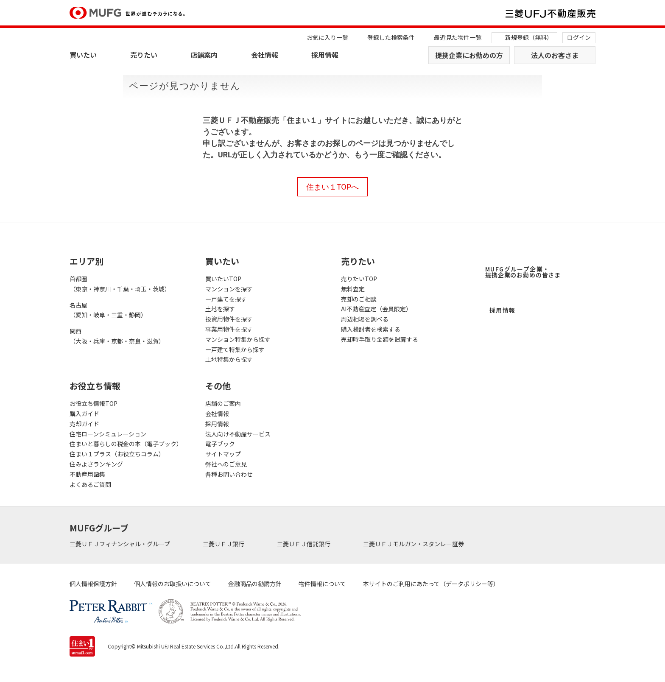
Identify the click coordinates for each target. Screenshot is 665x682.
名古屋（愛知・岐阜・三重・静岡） (108, 310)
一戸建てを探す (226, 299)
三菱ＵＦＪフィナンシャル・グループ (120, 544)
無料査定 (353, 289)
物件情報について (322, 584)
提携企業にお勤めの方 (469, 55)
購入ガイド (84, 413)
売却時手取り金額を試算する (379, 339)
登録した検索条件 (391, 37)
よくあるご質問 (90, 484)
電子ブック (220, 443)
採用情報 (324, 55)
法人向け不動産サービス (238, 434)
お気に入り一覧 (327, 37)
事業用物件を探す (229, 329)
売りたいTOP (359, 278)
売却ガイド (84, 423)
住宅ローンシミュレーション (108, 434)
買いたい (83, 55)
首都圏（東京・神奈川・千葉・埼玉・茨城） (120, 283)
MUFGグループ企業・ (523, 272)
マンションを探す (229, 289)
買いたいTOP (223, 278)
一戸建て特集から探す (235, 349)
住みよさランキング (96, 464)
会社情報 (264, 55)
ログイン (579, 37)
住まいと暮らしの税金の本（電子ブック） (126, 443)
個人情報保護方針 (93, 584)
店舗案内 (204, 55)
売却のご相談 (359, 299)
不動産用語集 (87, 474)
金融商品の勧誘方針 (255, 584)
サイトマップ (223, 454)
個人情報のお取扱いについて (172, 584)
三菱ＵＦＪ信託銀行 (304, 544)
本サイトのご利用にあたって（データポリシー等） (431, 584)
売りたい (143, 55)
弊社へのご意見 (226, 464)
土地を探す (220, 309)
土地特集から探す (229, 359)
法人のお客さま (554, 55)
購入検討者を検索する (370, 329)
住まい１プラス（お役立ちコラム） (117, 454)
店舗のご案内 (223, 403)
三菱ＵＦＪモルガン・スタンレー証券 (414, 544)
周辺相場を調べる (364, 319)
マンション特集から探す (238, 339)
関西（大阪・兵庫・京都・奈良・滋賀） (117, 336)
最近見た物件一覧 (457, 37)
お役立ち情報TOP (93, 403)
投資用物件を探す (229, 319)
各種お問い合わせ (229, 474)
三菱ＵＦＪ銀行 (224, 544)
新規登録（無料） (529, 37)
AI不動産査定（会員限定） (376, 309)
